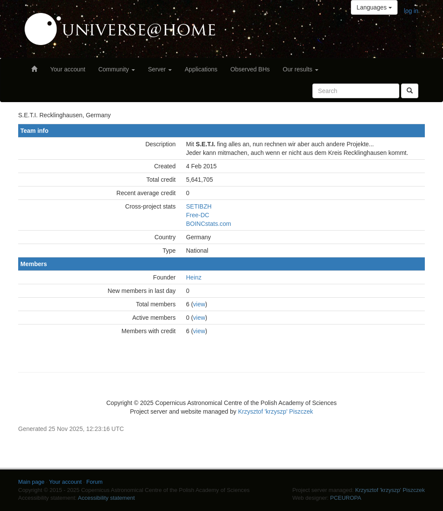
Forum (95, 482)
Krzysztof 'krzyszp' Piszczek (275, 411)
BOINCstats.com (208, 223)
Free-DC (197, 215)
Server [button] (160, 69)
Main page (31, 482)
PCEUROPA (345, 498)
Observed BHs (250, 69)
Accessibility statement (106, 498)
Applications (201, 69)
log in (411, 10)
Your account (67, 69)
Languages (374, 7)
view (199, 304)
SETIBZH (199, 206)
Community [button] (116, 69)
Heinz (194, 277)
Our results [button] (300, 69)
